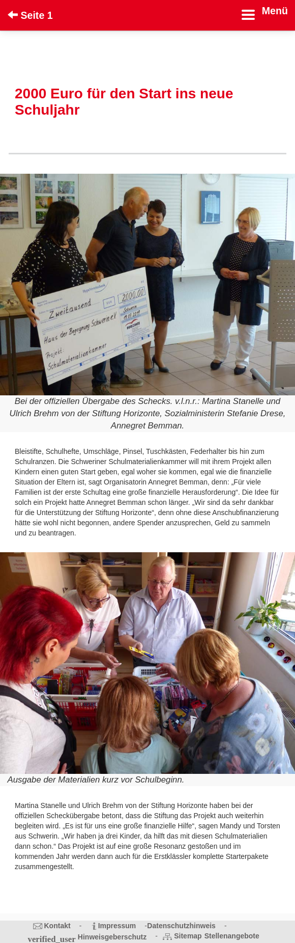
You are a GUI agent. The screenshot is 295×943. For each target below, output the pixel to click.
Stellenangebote (231, 936)
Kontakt (57, 926)
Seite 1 (30, 15)
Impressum (117, 926)
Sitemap (187, 936)
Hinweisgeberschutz (112, 937)
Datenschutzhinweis (181, 926)
